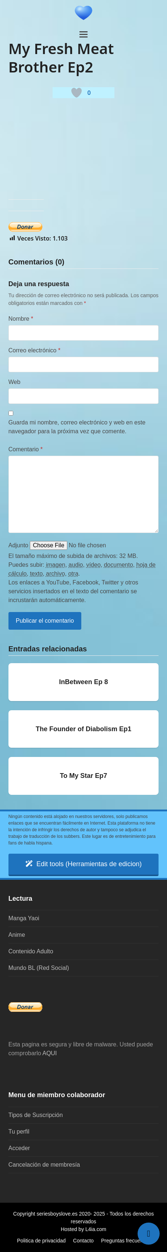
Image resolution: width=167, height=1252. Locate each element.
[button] (83, 34)
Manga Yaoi (23, 918)
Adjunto (18, 545)
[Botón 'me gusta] (76, 92)
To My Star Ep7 (83, 775)
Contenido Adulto (30, 951)
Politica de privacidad (41, 1241)
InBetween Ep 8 (83, 682)
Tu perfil (18, 1131)
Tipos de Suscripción (35, 1115)
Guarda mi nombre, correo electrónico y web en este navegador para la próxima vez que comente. (77, 426)
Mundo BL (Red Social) (38, 968)
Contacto (83, 1241)
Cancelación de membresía (44, 1165)
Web (14, 382)
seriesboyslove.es (56, 1214)
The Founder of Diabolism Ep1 (83, 729)
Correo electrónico (34, 350)
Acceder (19, 1148)
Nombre (20, 319)
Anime (16, 935)
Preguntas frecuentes (125, 1241)
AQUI (49, 1053)
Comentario (25, 449)
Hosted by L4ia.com (83, 1229)
